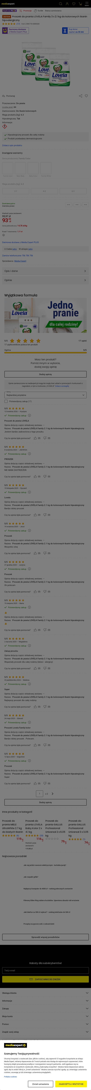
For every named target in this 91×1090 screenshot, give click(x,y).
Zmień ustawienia (40, 1084)
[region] (45, 1065)
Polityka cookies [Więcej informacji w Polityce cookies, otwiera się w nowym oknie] (10, 1076)
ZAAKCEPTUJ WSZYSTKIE (71, 1084)
